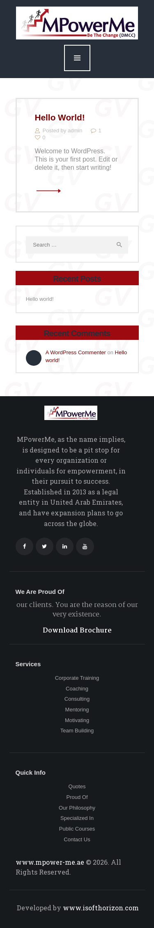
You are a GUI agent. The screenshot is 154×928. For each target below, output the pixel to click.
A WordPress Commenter (76, 352)
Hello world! (60, 117)
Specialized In (77, 818)
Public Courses (77, 829)
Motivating (77, 720)
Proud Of (76, 797)
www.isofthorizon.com (100, 907)
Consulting (77, 699)
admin (76, 130)
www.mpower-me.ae (51, 862)
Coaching (77, 689)
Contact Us (77, 839)
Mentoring (77, 709)
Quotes (77, 786)
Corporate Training (77, 678)
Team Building (77, 730)
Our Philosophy (77, 808)
